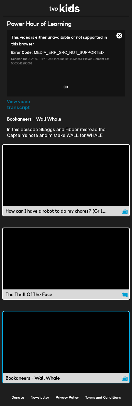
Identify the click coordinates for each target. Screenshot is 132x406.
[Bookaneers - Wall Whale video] (66, 347)
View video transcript (18, 104)
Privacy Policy (67, 397)
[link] (64, 11)
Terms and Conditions (103, 397)
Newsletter (40, 397)
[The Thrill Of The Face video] (66, 264)
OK (66, 87)
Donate (17, 397)
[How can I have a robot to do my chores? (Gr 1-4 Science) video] (66, 180)
